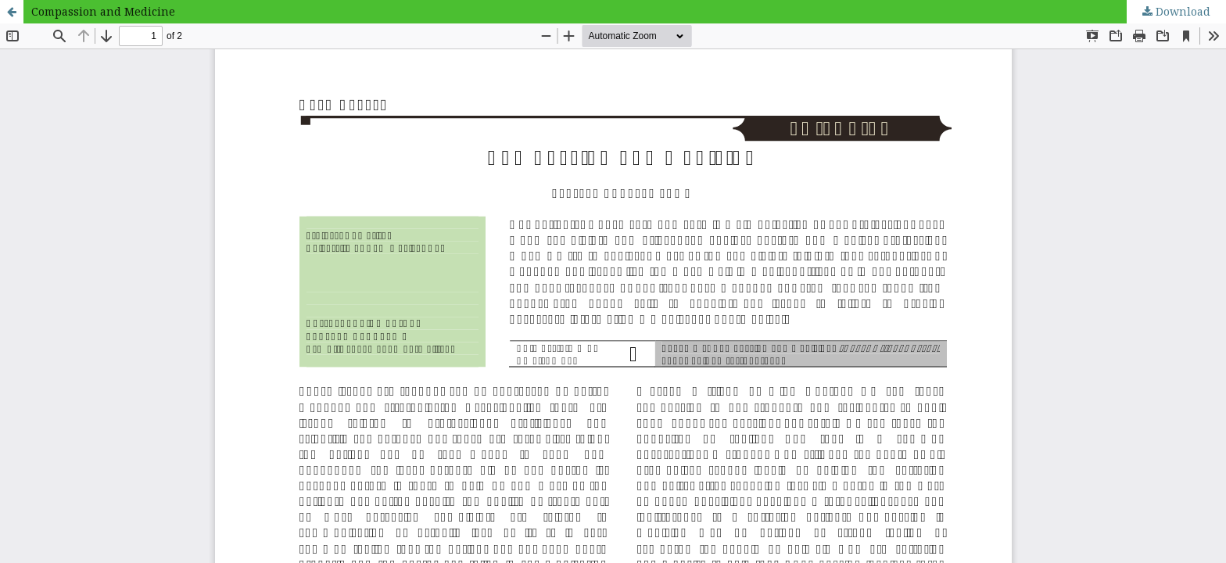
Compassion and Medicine (103, 11)
